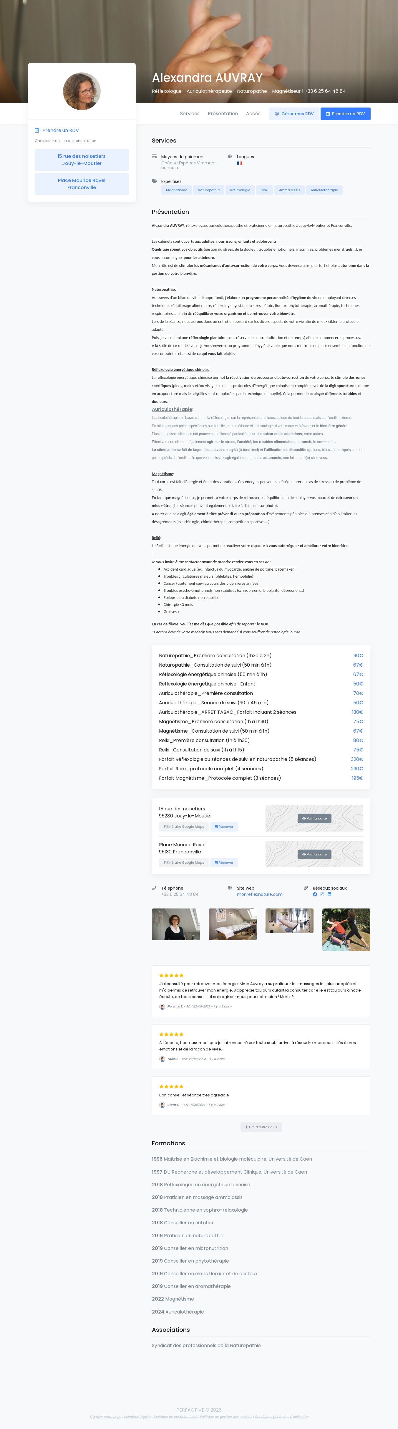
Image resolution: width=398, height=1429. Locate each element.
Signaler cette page (105, 1416)
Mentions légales (137, 1416)
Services (190, 113)
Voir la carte (314, 818)
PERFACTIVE (190, 1410)
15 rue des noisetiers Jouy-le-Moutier (82, 160)
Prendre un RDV (345, 114)
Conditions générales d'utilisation (282, 1416)
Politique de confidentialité (175, 1416)
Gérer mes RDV (294, 114)
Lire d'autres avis (261, 1127)
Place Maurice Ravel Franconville (81, 184)
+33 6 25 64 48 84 (325, 91)
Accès (253, 113)
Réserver (224, 826)
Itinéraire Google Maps (184, 826)
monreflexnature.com (260, 894)
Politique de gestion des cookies (226, 1416)
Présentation (223, 113)
